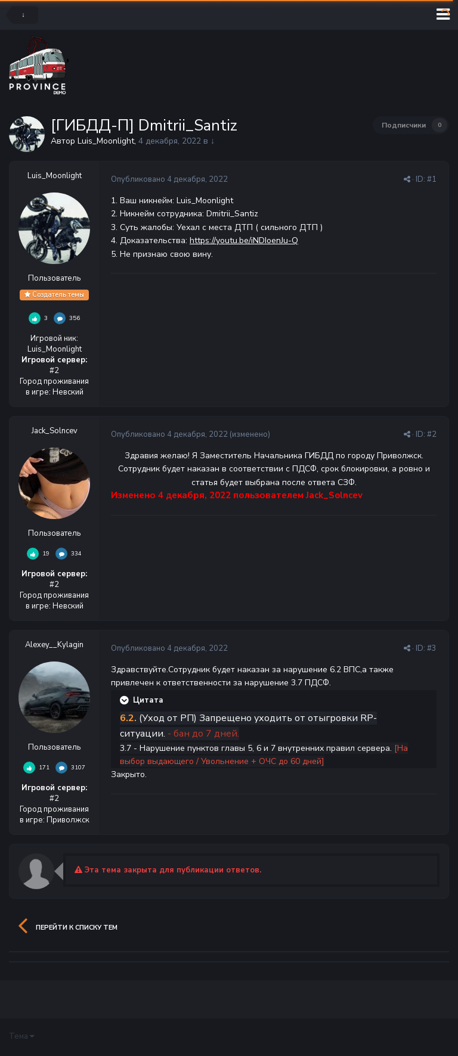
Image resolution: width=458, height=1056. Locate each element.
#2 (432, 434)
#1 (432, 179)
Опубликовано (169, 179)
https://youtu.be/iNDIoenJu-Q (244, 240)
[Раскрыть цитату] (125, 700)
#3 (432, 648)
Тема (21, 1036)
